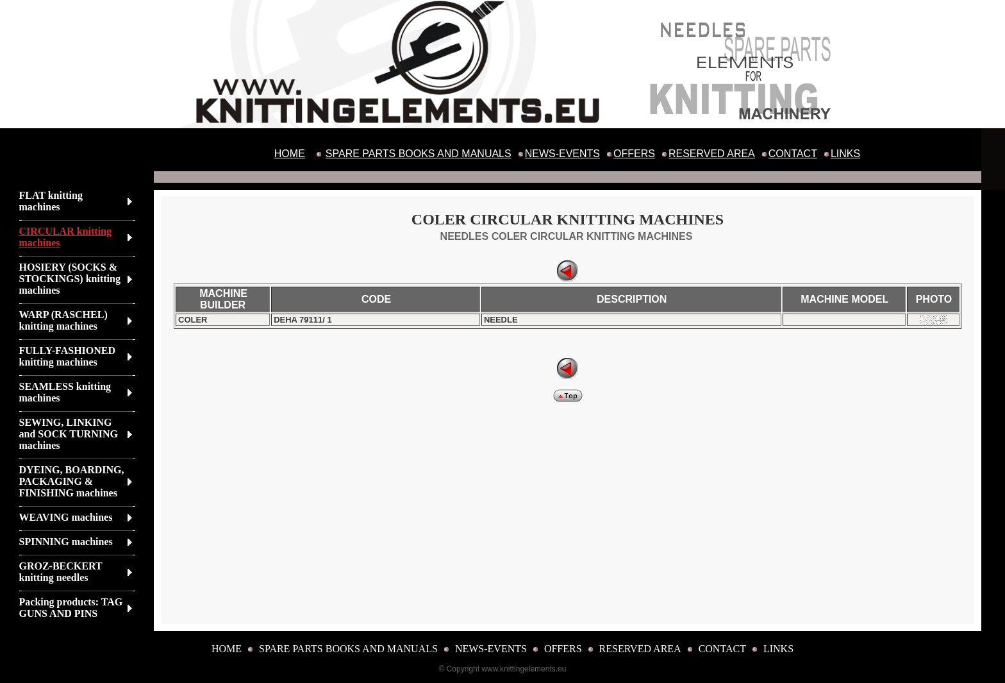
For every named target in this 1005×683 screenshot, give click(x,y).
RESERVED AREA (712, 153)
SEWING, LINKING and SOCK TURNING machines (68, 434)
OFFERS (634, 153)
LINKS (845, 153)
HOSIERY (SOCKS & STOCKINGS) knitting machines (69, 279)
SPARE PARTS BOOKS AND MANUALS (418, 153)
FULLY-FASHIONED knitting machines (67, 356)
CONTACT (792, 153)
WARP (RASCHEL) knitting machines (63, 320)
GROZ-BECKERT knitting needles (61, 572)
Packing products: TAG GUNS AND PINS (71, 607)
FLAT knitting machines (51, 201)
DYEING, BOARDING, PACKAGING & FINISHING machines (71, 481)
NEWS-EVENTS (562, 153)
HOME (289, 153)
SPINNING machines (66, 541)
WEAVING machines (66, 517)
